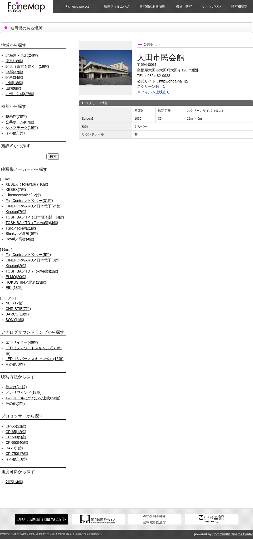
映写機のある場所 (152, 6)
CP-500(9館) (16, 437)
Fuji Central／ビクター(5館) (28, 254)
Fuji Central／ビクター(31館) (29, 200)
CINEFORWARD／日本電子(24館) (34, 206)
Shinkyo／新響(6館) (22, 233)
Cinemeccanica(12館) (23, 195)
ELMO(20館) (16, 277)
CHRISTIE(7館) (18, 309)
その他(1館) (15, 133)
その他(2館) (15, 403)
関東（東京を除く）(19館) (27, 66)
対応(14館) (14, 482)
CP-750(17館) (17, 453)
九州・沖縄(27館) (20, 94)
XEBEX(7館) (16, 189)
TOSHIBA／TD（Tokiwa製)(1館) (32, 271)
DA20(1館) (14, 448)
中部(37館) (14, 72)
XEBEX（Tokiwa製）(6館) (27, 184)
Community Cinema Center (232, 534)
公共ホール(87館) (20, 122)
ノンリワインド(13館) (24, 392)
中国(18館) (14, 83)
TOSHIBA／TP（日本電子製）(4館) (35, 217)
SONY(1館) (15, 320)
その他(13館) (16, 459)
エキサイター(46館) (22, 342)
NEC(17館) (14, 303)
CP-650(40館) (17, 442)
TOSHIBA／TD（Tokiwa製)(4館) (32, 223)
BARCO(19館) (17, 314)
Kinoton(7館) (16, 212)
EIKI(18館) (14, 287)
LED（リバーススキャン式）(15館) (35, 359)
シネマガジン (211, 6)
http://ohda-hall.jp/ (173, 81)
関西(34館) (14, 77)
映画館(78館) (16, 116)
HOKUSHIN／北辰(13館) (26, 282)
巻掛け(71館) (16, 387)
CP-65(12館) (16, 432)
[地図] (193, 70)
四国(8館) (13, 88)
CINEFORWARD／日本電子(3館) (33, 260)
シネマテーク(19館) (22, 127)
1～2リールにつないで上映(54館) (33, 398)
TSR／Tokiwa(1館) (21, 228)
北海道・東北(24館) (22, 55)
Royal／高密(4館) (20, 239)
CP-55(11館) (16, 426)
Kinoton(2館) (16, 266)
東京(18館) (14, 61)
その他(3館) (15, 364)
